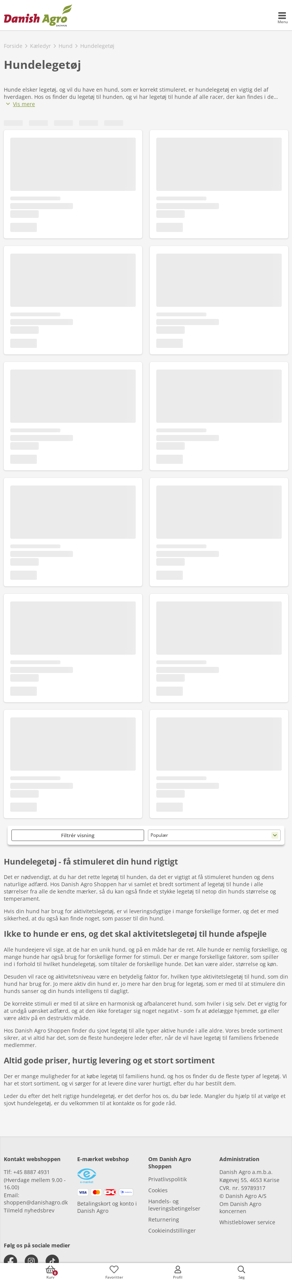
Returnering (163, 1219)
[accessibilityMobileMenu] (282, 18)
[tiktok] (52, 1261)
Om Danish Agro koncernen (240, 1207)
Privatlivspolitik (167, 1179)
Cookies (158, 1190)
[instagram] (31, 1261)
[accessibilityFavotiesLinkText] (114, 1272)
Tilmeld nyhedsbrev (29, 1210)
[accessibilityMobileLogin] (177, 1272)
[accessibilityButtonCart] (50, 1272)
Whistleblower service (247, 1222)
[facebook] (10, 1261)
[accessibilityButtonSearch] (241, 1272)
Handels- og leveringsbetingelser (174, 1205)
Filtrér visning (78, 835)
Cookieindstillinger (172, 1230)
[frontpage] (38, 15)
